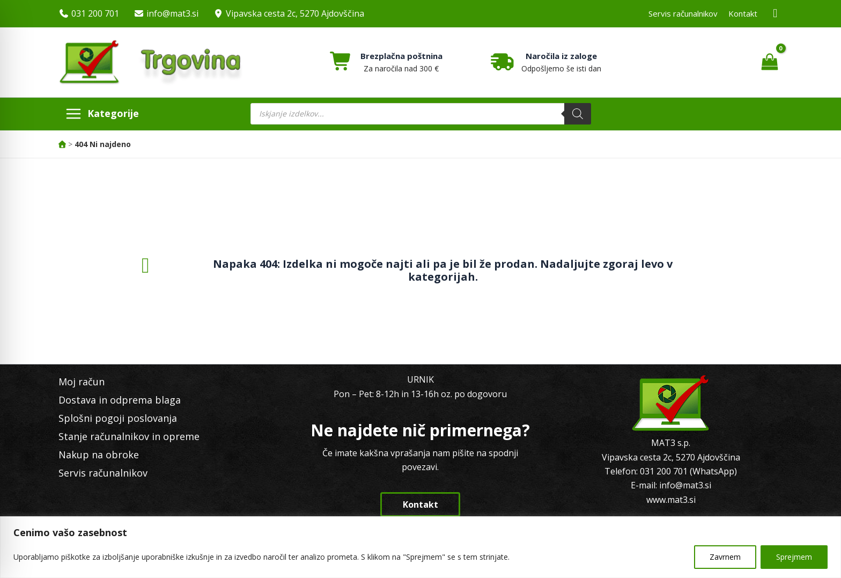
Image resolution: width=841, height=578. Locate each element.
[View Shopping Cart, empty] (769, 62)
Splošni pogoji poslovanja (117, 418)
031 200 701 (95, 13)
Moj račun (81, 381)
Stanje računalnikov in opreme (129, 436)
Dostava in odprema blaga (119, 399)
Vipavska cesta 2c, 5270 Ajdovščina (295, 13)
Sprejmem (794, 557)
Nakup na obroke (98, 454)
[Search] (577, 114)
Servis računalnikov (683, 13)
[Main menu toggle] (101, 113)
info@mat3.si (172, 13)
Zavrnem (725, 557)
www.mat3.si (671, 500)
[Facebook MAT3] (775, 13)
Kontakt (742, 13)
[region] (420, 547)
